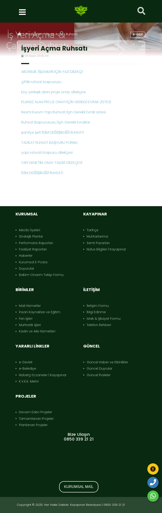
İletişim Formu (98, 305)
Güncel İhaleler (99, 375)
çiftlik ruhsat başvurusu (41, 81)
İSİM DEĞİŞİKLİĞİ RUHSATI (42, 172)
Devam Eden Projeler (35, 412)
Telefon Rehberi (99, 325)
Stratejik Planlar (31, 236)
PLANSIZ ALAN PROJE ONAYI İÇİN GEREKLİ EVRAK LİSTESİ (66, 102)
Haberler (25, 255)
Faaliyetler (34, 34)
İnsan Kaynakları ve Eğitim (39, 312)
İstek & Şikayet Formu (103, 318)
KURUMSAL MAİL (78, 487)
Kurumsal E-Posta (33, 262)
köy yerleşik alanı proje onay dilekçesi (53, 92)
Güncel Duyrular (99, 368)
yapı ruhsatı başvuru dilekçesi (47, 152)
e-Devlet (25, 362)
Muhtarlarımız (97, 236)
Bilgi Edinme (96, 312)
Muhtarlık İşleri (30, 325)
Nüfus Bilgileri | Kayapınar (106, 249)
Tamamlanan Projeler (36, 418)
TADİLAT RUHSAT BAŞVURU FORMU (49, 142)
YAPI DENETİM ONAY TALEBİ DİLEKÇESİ (51, 162)
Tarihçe (92, 230)
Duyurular (26, 268)
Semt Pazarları (98, 243)
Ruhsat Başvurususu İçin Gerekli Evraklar (55, 122)
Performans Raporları (36, 243)
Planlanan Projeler (33, 425)
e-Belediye (27, 368)
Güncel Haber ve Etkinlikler (107, 362)
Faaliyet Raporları (33, 249)
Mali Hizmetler (30, 305)
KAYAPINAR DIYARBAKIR (78, 459)
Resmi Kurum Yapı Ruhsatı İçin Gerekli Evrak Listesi (63, 112)
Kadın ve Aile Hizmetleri (37, 331)
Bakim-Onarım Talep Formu (41, 275)
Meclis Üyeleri (29, 230)
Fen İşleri (25, 318)
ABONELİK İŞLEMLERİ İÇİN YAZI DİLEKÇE (52, 71)
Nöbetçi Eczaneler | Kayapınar (43, 375)
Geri (138, 34)
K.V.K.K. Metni (29, 381)
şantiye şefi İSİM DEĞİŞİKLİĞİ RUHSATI (52, 132)
